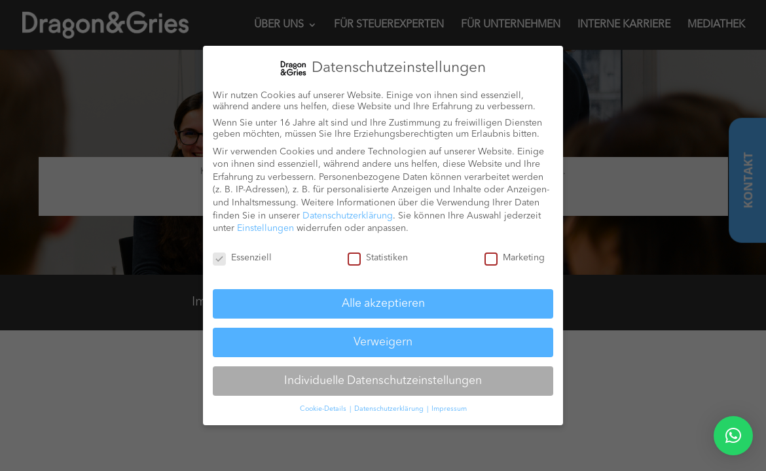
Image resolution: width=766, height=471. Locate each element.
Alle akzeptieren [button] (383, 303)
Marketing (514, 257)
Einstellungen (265, 227)
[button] (733, 435)
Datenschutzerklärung (347, 215)
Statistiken (378, 257)
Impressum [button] (449, 408)
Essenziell (242, 257)
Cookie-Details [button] (324, 408)
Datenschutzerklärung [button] (390, 408)
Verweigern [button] (383, 341)
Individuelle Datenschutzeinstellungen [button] (383, 380)
